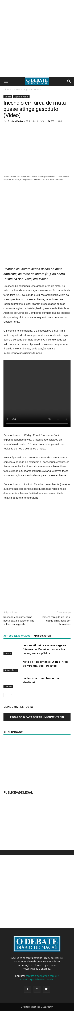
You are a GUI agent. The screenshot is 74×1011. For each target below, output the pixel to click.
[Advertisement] (37, 38)
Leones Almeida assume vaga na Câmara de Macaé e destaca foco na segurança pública (45, 649)
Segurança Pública (32, 89)
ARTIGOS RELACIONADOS (16, 636)
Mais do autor (42, 636)
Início (6, 89)
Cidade (8, 653)
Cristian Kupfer (15, 121)
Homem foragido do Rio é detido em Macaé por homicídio (56, 621)
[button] (69, 81)
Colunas (8, 686)
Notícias (16, 89)
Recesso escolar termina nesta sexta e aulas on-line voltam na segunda (18, 621)
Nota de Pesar (11, 670)
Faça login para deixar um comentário (37, 717)
